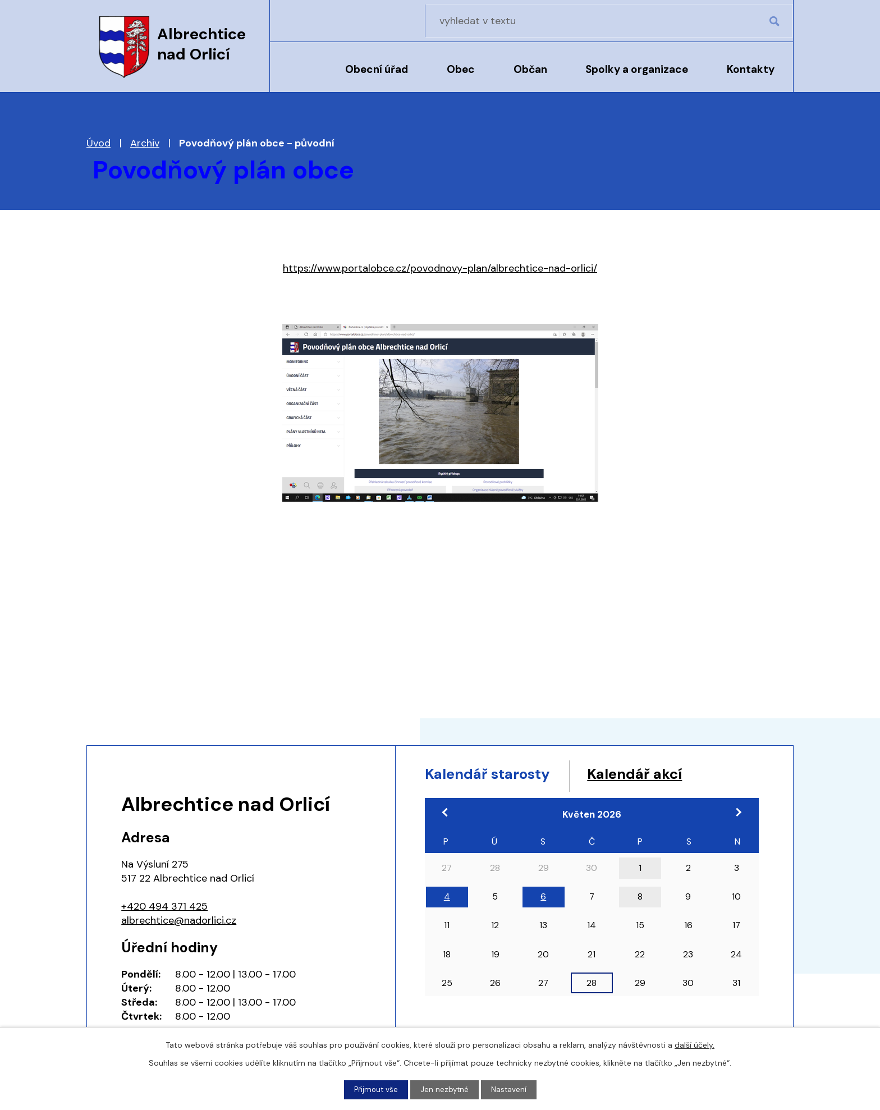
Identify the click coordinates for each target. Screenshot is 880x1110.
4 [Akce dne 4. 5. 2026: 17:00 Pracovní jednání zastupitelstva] (447, 900)
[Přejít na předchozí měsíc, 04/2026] (449, 816)
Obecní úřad (376, 69)
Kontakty (750, 69)
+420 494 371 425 (164, 906)
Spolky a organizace (636, 69)
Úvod (298, 77)
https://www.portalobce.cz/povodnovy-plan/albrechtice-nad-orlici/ (440, 268)
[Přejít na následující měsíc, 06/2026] (735, 816)
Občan (530, 69)
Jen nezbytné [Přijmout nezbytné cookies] (445, 1089)
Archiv (144, 143)
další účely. (694, 1044)
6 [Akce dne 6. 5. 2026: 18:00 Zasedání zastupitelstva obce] (543, 900)
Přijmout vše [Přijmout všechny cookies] (375, 1089)
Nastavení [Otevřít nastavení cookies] (510, 1089)
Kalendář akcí (666, 775)
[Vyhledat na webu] (721, 20)
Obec (461, 69)
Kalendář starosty (499, 775)
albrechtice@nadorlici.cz (178, 920)
